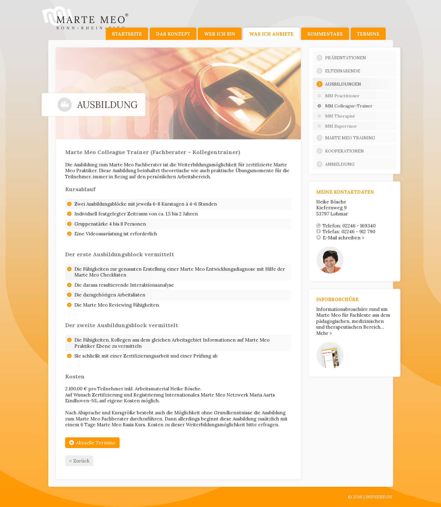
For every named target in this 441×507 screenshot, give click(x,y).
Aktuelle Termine (92, 442)
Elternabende (338, 71)
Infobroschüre (337, 299)
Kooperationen (340, 151)
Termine (368, 34)
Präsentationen (341, 58)
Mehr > (324, 333)
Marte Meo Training (345, 138)
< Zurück (79, 461)
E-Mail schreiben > (340, 238)
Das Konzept (173, 34)
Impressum (379, 497)
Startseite (127, 34)
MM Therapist (335, 116)
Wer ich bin (219, 34)
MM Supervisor (336, 126)
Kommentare (325, 34)
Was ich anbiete (271, 34)
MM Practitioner (338, 96)
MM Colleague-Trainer (344, 106)
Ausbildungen (338, 84)
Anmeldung (335, 164)
